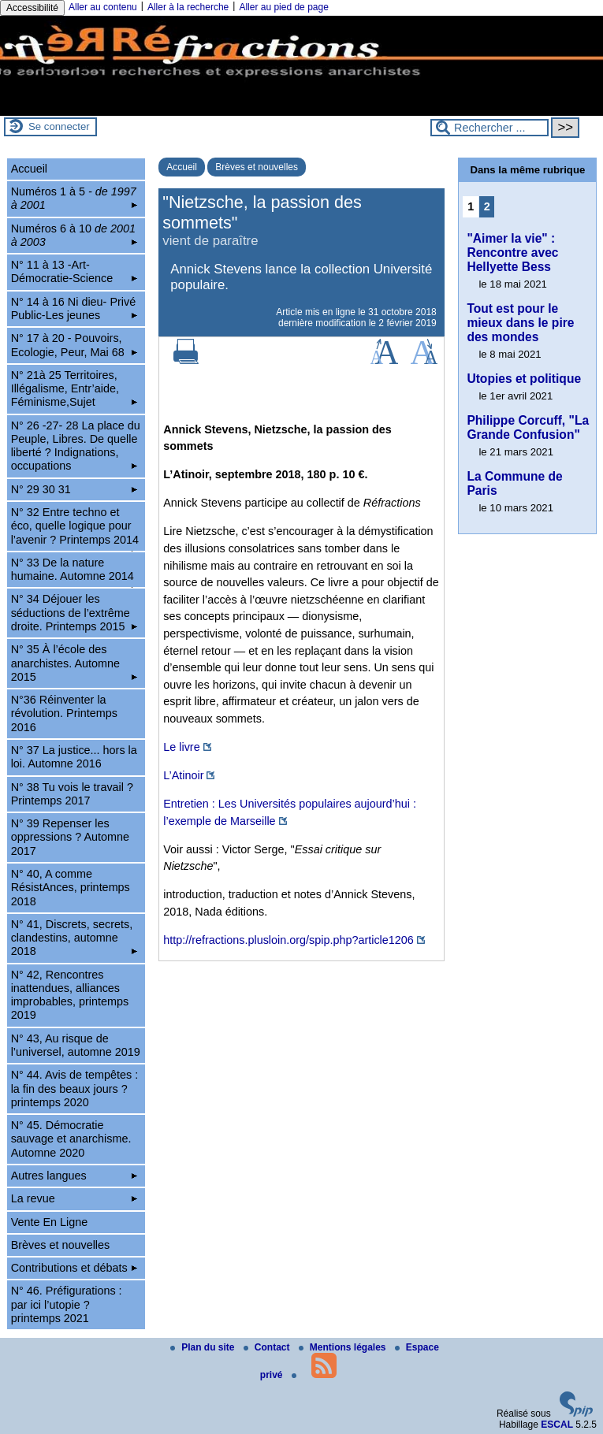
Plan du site (203, 1347)
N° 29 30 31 (74, 489)
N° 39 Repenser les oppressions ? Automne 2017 (70, 837)
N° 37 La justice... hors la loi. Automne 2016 (74, 757)
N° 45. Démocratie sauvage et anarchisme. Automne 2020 (71, 1139)
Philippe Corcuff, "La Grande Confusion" (528, 427)
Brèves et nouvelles (256, 167)
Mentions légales (344, 1347)
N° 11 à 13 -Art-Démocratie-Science (74, 271)
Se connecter (59, 126)
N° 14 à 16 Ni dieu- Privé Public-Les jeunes (74, 308)
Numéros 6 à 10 (74, 235)
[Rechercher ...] (489, 127)
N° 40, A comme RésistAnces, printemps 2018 (70, 887)
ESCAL (557, 1424)
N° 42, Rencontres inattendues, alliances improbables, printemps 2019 (70, 995)
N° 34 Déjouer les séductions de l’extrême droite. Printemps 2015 (74, 613)
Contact (268, 1347)
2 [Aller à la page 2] (487, 206)
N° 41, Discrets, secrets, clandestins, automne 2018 (74, 938)
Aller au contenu (103, 7)
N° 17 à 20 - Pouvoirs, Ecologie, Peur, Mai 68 (74, 345)
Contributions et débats (74, 1267)
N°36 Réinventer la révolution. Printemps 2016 (64, 713)
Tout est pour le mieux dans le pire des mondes (520, 323)
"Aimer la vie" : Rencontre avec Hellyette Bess (512, 252)
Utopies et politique (524, 378)
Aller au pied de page (283, 7)
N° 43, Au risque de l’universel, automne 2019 (75, 1045)
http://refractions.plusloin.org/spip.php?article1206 (288, 940)
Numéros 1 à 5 (74, 198)
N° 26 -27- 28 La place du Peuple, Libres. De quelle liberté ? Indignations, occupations (75, 446)
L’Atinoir (183, 775)
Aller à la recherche (188, 7)
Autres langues (74, 1175)
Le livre (181, 747)
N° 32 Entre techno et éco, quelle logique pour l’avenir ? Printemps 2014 (75, 528)
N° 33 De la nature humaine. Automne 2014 (74, 572)
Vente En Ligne (49, 1222)
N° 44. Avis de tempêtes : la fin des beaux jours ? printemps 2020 (74, 1088)
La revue (74, 1198)
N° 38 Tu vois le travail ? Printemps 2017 (72, 794)
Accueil (181, 167)
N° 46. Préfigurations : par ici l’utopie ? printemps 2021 (66, 1304)
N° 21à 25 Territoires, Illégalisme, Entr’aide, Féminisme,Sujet (74, 389)
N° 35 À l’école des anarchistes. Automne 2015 (74, 663)
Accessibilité (32, 7)
